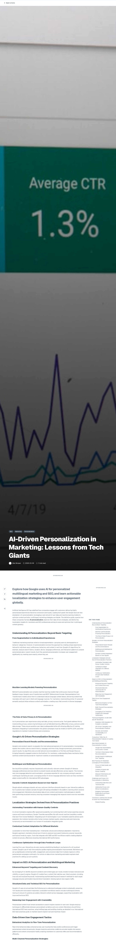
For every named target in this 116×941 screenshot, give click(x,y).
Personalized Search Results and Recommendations (103, 678)
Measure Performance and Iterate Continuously (103, 807)
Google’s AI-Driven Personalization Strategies (102, 674)
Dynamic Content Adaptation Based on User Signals (103, 687)
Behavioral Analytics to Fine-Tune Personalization (103, 736)
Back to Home (9, 3)
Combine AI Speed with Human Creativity (102, 803)
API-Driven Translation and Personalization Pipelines (103, 760)
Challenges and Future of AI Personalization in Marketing (100, 812)
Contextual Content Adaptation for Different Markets (102, 701)
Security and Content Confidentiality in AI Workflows (101, 765)
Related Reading (100, 835)
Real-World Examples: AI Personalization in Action (99, 777)
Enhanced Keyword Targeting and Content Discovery (103, 717)
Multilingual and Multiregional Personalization (103, 683)
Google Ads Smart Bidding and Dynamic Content (103, 781)
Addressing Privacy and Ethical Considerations (102, 820)
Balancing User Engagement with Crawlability (103, 727)
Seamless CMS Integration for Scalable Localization (104, 756)
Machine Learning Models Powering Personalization (102, 665)
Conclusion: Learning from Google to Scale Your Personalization (102, 831)
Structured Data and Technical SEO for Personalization (101, 722)
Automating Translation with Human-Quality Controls (103, 696)
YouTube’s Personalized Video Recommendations (104, 785)
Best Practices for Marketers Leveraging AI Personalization (100, 794)
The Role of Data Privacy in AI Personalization (104, 669)
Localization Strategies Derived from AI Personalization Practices (101, 691)
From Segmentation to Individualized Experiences (103, 661)
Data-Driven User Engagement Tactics (101, 732)
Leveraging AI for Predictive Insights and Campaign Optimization (103, 746)
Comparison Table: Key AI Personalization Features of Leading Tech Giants (102, 771)
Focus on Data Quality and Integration (103, 799)
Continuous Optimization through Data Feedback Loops (102, 707)
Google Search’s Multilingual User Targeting (103, 790)
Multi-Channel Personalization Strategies (104, 741)
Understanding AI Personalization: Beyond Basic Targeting (102, 656)
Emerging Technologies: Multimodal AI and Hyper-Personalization (102, 826)
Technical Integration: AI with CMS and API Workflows (102, 751)
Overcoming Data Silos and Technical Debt (103, 816)
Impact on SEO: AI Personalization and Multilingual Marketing (102, 713)
